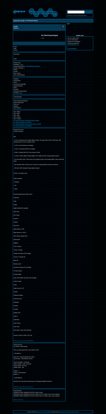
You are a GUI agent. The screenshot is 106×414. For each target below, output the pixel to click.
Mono (20, 93)
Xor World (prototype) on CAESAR (22, 122)
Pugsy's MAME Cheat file (19, 399)
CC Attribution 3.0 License (29, 386)
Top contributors (72, 48)
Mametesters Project (23, 340)
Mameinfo (17, 340)
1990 (43, 38)
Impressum (77, 411)
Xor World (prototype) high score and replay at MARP (27, 124)
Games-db (16, 20)
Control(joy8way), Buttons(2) (32, 66)
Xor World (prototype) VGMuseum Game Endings (26, 120)
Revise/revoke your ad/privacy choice (66, 411)
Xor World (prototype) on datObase (23, 125)
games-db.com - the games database (43, 411)
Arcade (22, 20)
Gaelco (21, 64)
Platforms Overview (72, 15)
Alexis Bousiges (20, 386)
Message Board (83, 15)
